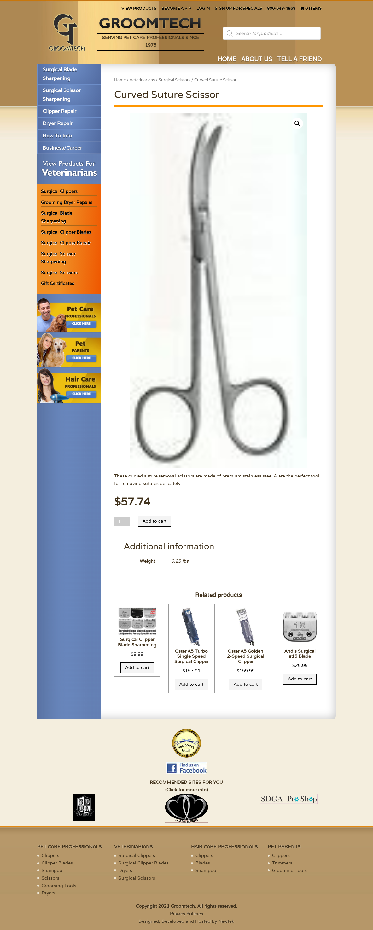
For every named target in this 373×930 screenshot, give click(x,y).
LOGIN (203, 8)
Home (120, 80)
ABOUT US (256, 60)
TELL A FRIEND (299, 60)
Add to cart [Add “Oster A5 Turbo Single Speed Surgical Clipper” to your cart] (191, 684)
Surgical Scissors (59, 272)
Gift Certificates (57, 283)
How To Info (57, 135)
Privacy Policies (186, 913)
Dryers (48, 893)
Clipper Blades (57, 863)
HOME (227, 60)
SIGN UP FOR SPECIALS (238, 8)
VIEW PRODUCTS (138, 8)
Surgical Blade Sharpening (60, 73)
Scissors (50, 878)
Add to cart (154, 521)
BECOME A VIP (176, 8)
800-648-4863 (281, 8)
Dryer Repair (58, 123)
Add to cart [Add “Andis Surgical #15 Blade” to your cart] (300, 679)
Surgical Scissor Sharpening (62, 94)
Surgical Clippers (59, 191)
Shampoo (52, 870)
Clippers (50, 855)
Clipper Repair (59, 111)
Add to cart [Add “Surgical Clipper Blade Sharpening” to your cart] (137, 667)
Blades (202, 863)
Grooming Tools (59, 885)
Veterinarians (142, 80)
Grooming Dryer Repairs (66, 202)
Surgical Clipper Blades (66, 232)
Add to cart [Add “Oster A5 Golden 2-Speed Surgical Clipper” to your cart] (246, 684)
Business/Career (62, 148)
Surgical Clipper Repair (65, 242)
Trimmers (282, 863)
